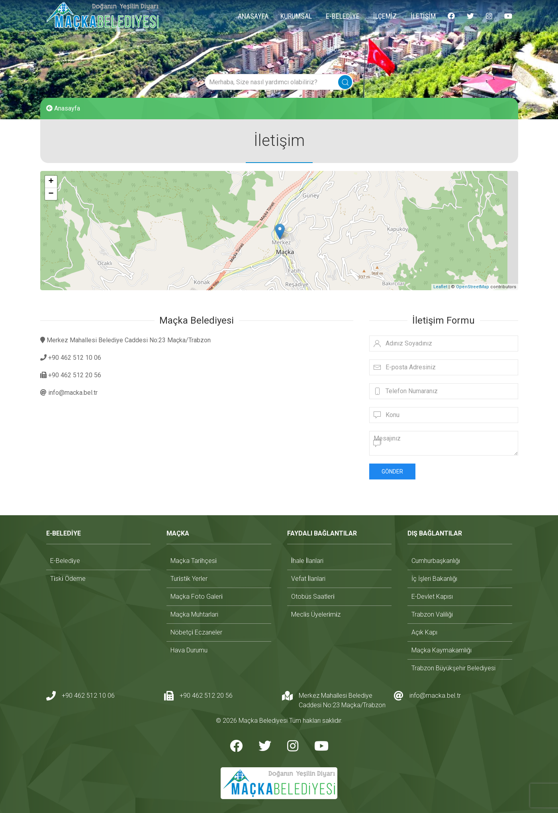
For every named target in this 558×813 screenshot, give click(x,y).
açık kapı (424, 632)
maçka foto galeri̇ (196, 596)
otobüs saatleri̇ (313, 596)
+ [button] (50, 182)
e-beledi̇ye (65, 561)
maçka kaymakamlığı (441, 650)
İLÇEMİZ (385, 16)
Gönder (392, 471)
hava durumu (189, 650)
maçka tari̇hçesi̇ (193, 561)
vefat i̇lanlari (308, 578)
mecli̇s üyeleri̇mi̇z (316, 614)
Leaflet (440, 286)
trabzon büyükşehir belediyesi (453, 668)
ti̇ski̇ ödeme (68, 578)
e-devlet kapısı (432, 596)
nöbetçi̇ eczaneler (196, 632)
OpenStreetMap (472, 286)
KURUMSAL (296, 16)
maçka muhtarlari (194, 614)
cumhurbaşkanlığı (435, 561)
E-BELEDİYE (343, 16)
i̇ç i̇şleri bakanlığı (434, 578)
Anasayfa (63, 108)
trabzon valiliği (432, 614)
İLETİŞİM (423, 16)
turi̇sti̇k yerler (189, 578)
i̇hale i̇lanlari (307, 561)
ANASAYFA (253, 16)
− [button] (50, 194)
